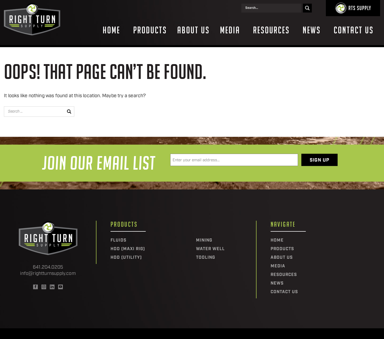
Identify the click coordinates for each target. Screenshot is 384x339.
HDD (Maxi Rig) (128, 249)
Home (111, 30)
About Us (193, 30)
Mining (204, 240)
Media (230, 30)
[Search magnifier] (307, 8)
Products (150, 30)
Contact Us (354, 30)
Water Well (210, 249)
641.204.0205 (48, 267)
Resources (271, 30)
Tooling (205, 258)
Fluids (118, 240)
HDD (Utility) (126, 258)
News (312, 30)
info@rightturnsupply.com (48, 273)
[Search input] (272, 8)
